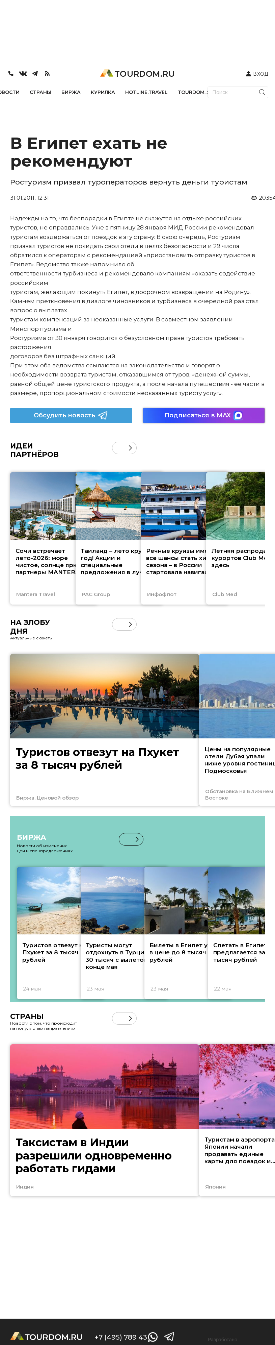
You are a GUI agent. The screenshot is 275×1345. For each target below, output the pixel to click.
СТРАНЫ (40, 92)
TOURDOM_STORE (201, 92)
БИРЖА (71, 92)
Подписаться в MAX (203, 415)
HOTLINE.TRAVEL (146, 92)
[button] (130, 447)
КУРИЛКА (103, 92)
